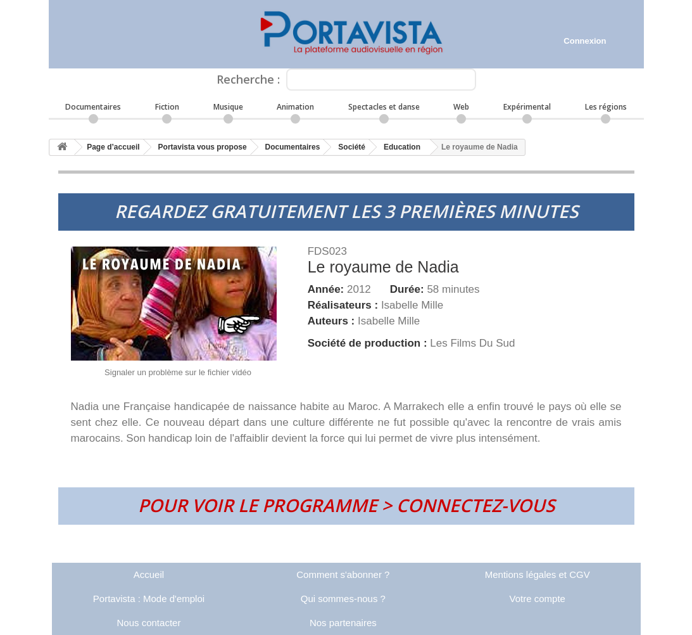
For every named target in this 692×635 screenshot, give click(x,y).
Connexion (584, 41)
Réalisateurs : (344, 305)
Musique (228, 106)
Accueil (149, 574)
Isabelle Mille (412, 305)
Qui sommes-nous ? (343, 598)
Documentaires (93, 106)
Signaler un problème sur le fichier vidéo (177, 372)
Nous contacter (149, 622)
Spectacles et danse (384, 106)
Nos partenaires (343, 622)
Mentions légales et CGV (537, 574)
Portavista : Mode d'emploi (148, 598)
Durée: (408, 289)
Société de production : (369, 343)
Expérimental (527, 106)
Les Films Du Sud (472, 343)
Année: (327, 289)
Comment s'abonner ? (342, 574)
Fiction (167, 106)
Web (461, 106)
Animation (295, 106)
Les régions (606, 106)
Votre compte (537, 598)
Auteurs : (333, 321)
